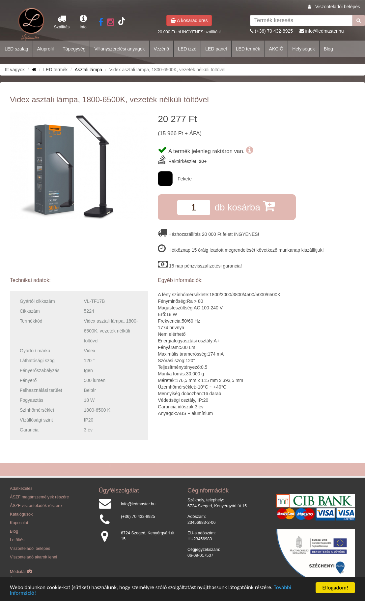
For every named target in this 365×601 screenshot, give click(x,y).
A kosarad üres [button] (189, 20)
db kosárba (244, 206)
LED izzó (187, 48)
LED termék (248, 48)
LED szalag (16, 48)
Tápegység (74, 48)
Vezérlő (161, 48)
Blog (328, 48)
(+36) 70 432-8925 (274, 31)
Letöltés (17, 540)
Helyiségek (303, 48)
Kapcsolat (19, 523)
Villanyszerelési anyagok (119, 48)
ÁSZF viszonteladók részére (36, 505)
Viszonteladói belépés (337, 6)
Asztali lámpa (88, 69)
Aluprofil (45, 48)
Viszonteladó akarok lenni (33, 557)
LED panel (216, 48)
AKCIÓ (276, 48)
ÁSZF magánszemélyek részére (39, 497)
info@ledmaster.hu (324, 31)
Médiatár (21, 571)
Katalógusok (21, 514)
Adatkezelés (21, 488)
